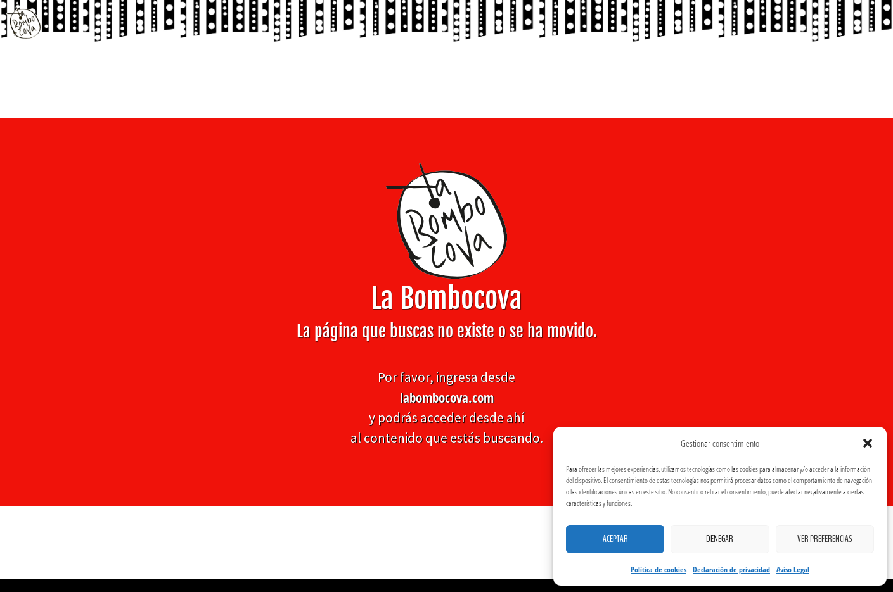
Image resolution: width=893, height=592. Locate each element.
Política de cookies (658, 569)
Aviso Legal (792, 569)
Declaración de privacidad (731, 569)
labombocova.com (447, 397)
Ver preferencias (824, 538)
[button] (867, 443)
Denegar (719, 538)
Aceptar (615, 538)
